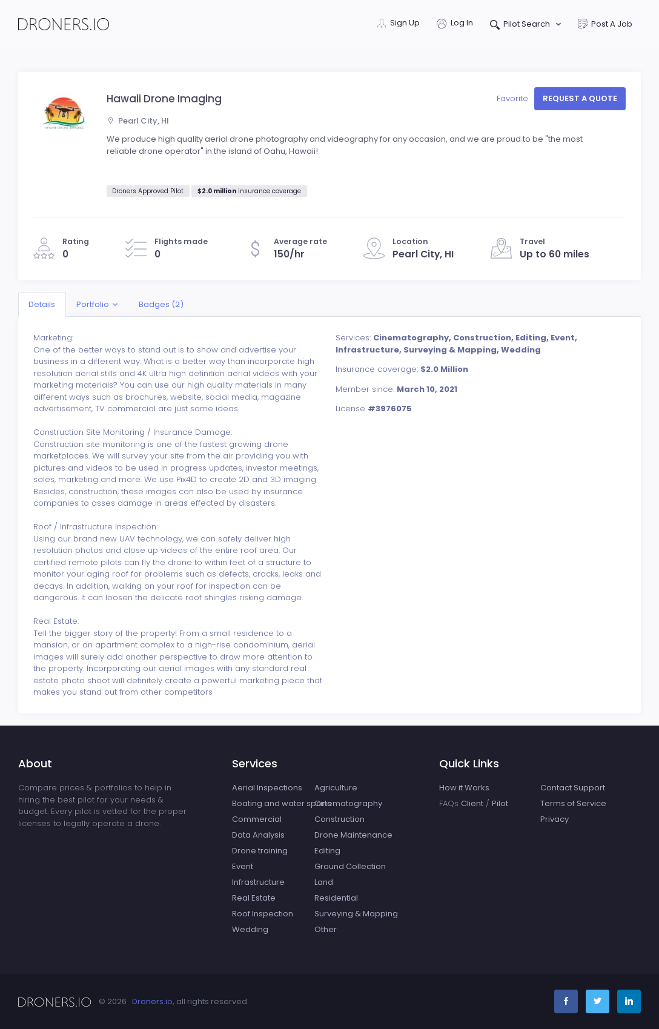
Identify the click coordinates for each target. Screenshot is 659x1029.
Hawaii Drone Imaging (164, 98)
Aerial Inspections (267, 787)
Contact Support (572, 787)
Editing (327, 850)
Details (41, 304)
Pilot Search (521, 25)
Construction (339, 819)
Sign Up (398, 24)
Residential (336, 898)
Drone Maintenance (353, 835)
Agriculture (335, 787)
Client (472, 803)
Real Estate (254, 898)
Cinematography (348, 803)
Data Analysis (258, 835)
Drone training (260, 850)
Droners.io (152, 1001)
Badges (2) (161, 304)
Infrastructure (258, 882)
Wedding (250, 929)
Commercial (257, 819)
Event (242, 866)
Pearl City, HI (138, 121)
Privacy (554, 819)
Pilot (500, 803)
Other (325, 929)
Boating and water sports (281, 803)
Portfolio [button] (92, 304)
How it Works (464, 787)
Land (323, 882)
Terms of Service (573, 803)
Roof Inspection (262, 913)
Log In (455, 24)
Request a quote (580, 98)
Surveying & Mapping (356, 913)
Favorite (514, 98)
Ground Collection (350, 866)
